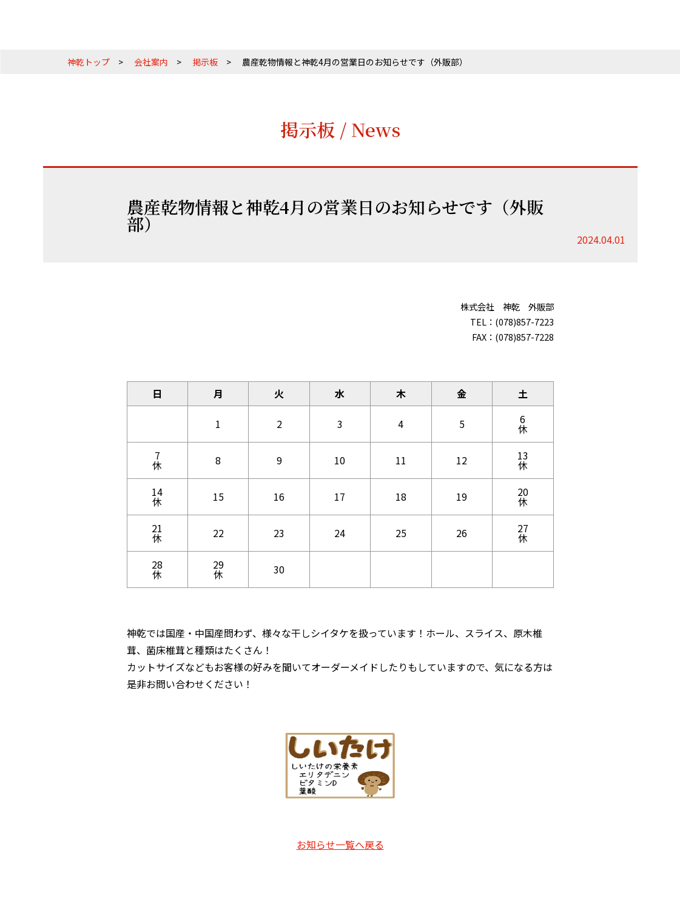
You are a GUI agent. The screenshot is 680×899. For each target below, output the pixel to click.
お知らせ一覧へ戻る (340, 844)
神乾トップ (88, 62)
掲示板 (205, 62)
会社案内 (151, 62)
